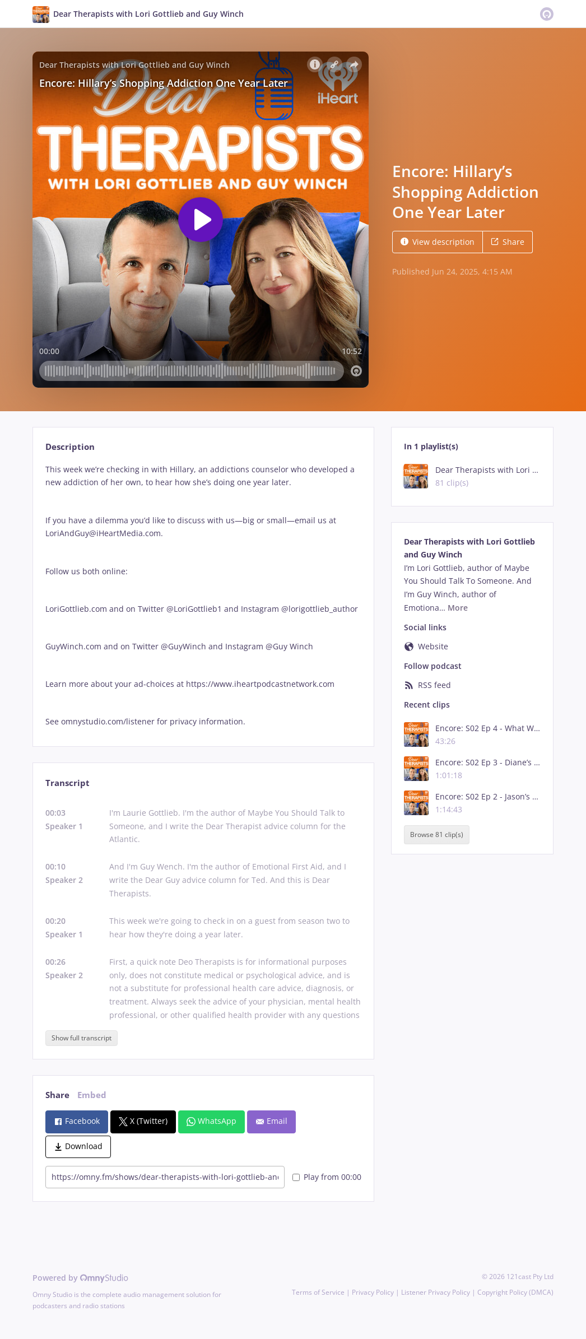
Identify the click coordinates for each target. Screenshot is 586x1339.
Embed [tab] (91, 1095)
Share (507, 241)
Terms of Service (318, 1292)
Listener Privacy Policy (435, 1292)
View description (438, 241)
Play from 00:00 (326, 1176)
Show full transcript (81, 1038)
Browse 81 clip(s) (436, 835)
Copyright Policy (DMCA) (515, 1292)
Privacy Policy (373, 1292)
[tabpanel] (203, 596)
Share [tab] (57, 1095)
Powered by (80, 1277)
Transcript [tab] (67, 783)
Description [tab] (70, 447)
